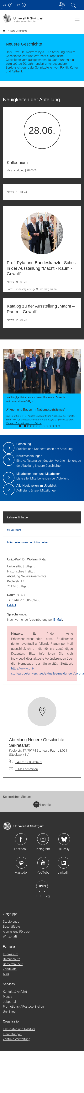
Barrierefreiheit (13, 964)
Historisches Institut (4, 30)
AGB (6, 974)
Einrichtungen (12, 1034)
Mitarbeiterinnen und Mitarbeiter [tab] (27, 542)
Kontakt (42, 805)
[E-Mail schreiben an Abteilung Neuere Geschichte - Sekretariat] (23, 769)
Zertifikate (10, 969)
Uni (4, 4)
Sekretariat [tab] (14, 530)
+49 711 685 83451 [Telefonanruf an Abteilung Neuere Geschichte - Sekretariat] (28, 762)
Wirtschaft (10, 936)
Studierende (11, 921)
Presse (7, 996)
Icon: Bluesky (64, 839)
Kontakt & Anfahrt (15, 991)
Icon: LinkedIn (63, 863)
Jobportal (9, 1001)
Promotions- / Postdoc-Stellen (23, 1006)
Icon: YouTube (43, 863)
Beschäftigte (11, 926)
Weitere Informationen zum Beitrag (24, 423)
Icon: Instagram (43, 839)
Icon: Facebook (21, 839)
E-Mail (11, 605)
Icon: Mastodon (21, 863)
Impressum (10, 954)
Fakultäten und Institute (19, 1029)
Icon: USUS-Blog (42, 886)
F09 (18, 4)
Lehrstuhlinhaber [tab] (18, 517)
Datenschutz (11, 959)
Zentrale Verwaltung (16, 1039)
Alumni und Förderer (16, 931)
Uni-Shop (9, 1011)
